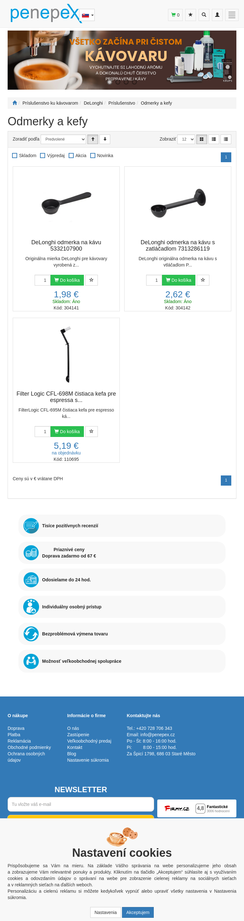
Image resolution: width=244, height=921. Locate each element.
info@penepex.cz (157, 734)
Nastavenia (105, 912)
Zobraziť (168, 139)
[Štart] (14, 103)
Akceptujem (137, 912)
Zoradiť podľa (26, 139)
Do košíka (67, 280)
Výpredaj (55, 155)
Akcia (81, 155)
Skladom (27, 155)
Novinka (105, 155)
